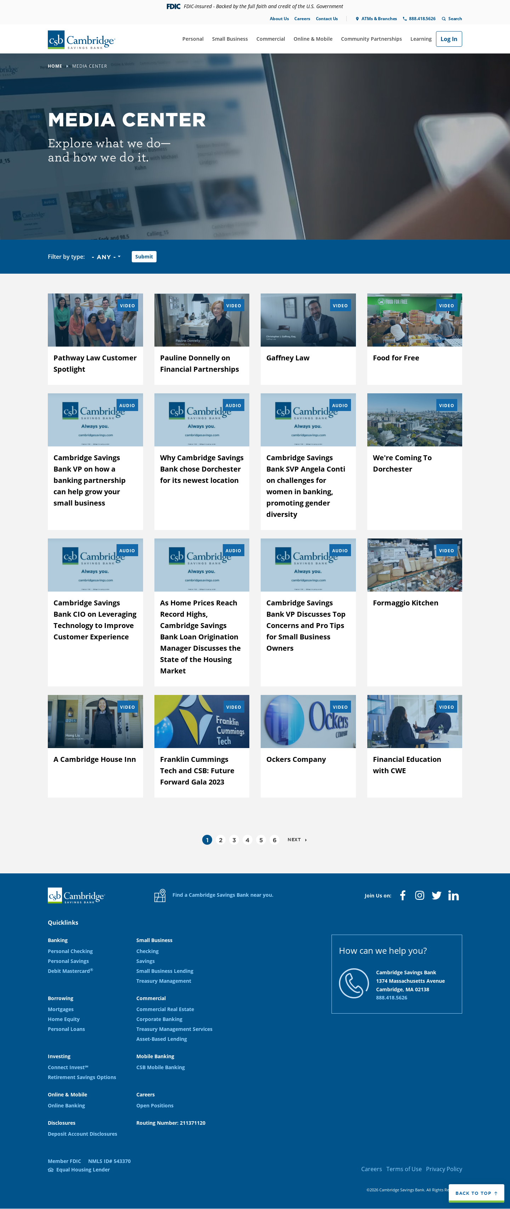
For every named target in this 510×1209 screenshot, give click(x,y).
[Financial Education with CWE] (415, 746)
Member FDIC (64, 1161)
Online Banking (66, 1105)
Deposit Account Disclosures (82, 1133)
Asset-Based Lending (161, 1039)
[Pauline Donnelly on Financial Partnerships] (202, 339)
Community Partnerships (371, 38)
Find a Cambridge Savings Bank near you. (213, 895)
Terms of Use (404, 1169)
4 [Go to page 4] (247, 839)
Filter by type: (66, 257)
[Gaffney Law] (308, 339)
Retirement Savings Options (82, 1077)
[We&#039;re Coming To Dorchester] (415, 461)
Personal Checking (70, 951)
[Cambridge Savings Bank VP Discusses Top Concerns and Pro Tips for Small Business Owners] (308, 612)
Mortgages (61, 1009)
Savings (145, 961)
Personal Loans (66, 1029)
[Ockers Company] (308, 746)
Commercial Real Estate (165, 1009)
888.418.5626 (422, 19)
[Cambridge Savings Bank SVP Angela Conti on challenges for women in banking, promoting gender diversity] (308, 461)
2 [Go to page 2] (220, 839)
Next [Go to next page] (295, 839)
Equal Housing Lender (83, 1169)
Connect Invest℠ (68, 1067)
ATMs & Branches (379, 19)
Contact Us (327, 19)
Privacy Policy (444, 1169)
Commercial (270, 38)
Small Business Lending (164, 971)
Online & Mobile (313, 38)
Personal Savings (68, 961)
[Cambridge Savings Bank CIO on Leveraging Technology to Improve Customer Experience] (95, 612)
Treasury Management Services (174, 1029)
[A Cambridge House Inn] (95, 746)
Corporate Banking (159, 1019)
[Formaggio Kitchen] (415, 612)
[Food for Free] (415, 339)
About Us (279, 19)
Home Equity (64, 1019)
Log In (449, 39)
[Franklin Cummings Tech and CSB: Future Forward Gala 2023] (202, 746)
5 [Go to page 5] (261, 839)
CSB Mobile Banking (160, 1067)
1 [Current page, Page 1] (207, 839)
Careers (302, 19)
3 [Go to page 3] (234, 839)
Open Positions (155, 1105)
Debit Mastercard (70, 971)
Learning (421, 38)
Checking (147, 951)
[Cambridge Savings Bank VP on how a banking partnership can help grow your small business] (95, 461)
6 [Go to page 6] (275, 839)
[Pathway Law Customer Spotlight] (95, 339)
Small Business (230, 38)
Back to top (473, 1194)
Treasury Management (163, 980)
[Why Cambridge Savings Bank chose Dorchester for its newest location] (202, 461)
